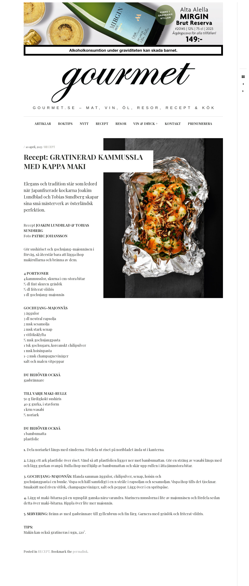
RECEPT (102, 124)
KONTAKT (173, 124)
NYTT (84, 124)
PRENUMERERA (200, 124)
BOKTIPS (65, 124)
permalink (80, 551)
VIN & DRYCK (145, 124)
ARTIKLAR (43, 124)
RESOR (120, 124)
